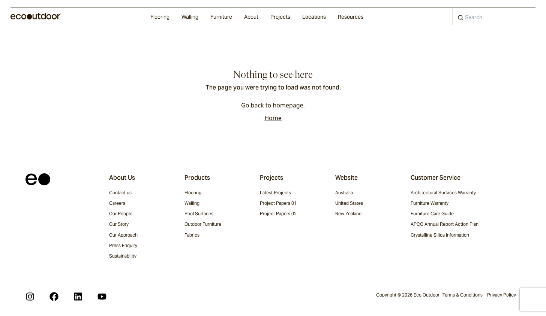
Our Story (119, 224)
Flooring (160, 16)
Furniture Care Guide (432, 213)
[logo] (35, 16)
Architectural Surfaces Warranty (443, 192)
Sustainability (122, 256)
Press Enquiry (123, 245)
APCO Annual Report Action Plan (444, 224)
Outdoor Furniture (202, 224)
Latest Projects (275, 192)
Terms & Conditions (462, 295)
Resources (350, 16)
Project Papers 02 (278, 213)
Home (273, 118)
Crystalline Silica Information (440, 235)
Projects (280, 16)
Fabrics (192, 235)
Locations (314, 16)
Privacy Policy (501, 295)
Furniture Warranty (429, 203)
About (251, 16)
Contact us (120, 192)
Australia (344, 192)
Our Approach (123, 235)
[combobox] (494, 16)
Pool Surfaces (198, 213)
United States (349, 203)
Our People (120, 213)
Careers (117, 203)
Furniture (221, 16)
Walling (190, 16)
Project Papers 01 (278, 203)
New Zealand (348, 213)
